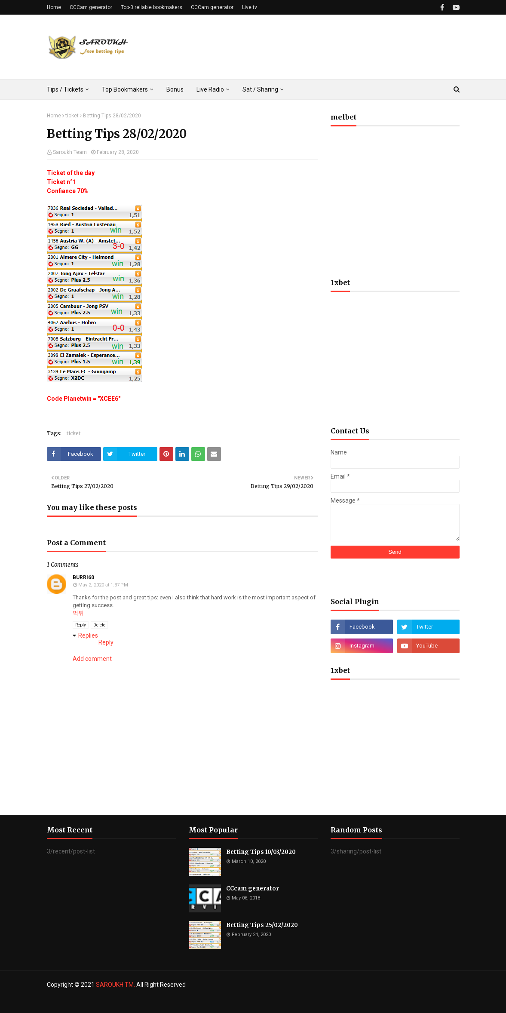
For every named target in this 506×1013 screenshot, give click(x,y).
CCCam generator (91, 7)
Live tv (249, 7)
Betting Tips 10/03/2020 (261, 852)
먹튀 (78, 613)
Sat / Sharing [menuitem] (260, 89)
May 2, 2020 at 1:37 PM (103, 585)
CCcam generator (252, 888)
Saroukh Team (70, 152)
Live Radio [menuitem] (210, 89)
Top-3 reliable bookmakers (151, 7)
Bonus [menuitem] (175, 89)
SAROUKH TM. (115, 984)
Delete (99, 625)
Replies (88, 635)
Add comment (92, 658)
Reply (80, 625)
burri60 (83, 577)
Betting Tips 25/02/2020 (262, 925)
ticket (72, 116)
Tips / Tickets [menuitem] (65, 89)
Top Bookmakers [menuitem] (125, 89)
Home (54, 7)
